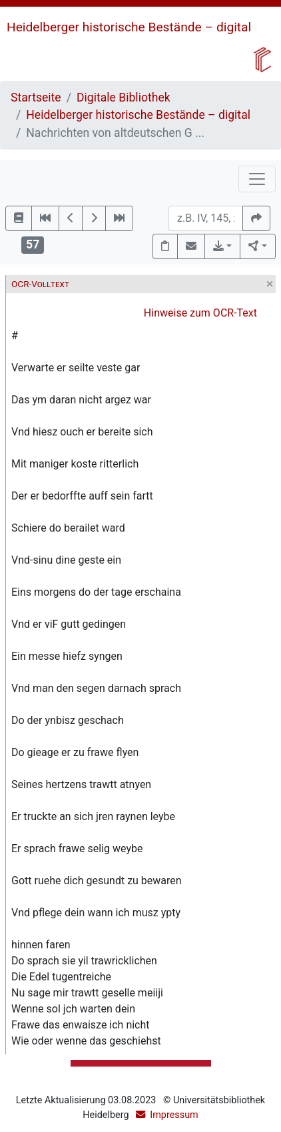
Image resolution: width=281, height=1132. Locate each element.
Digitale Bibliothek (123, 97)
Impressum (174, 1115)
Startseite (36, 97)
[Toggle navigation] (257, 179)
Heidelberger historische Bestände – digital (129, 27)
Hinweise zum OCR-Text (200, 313)
